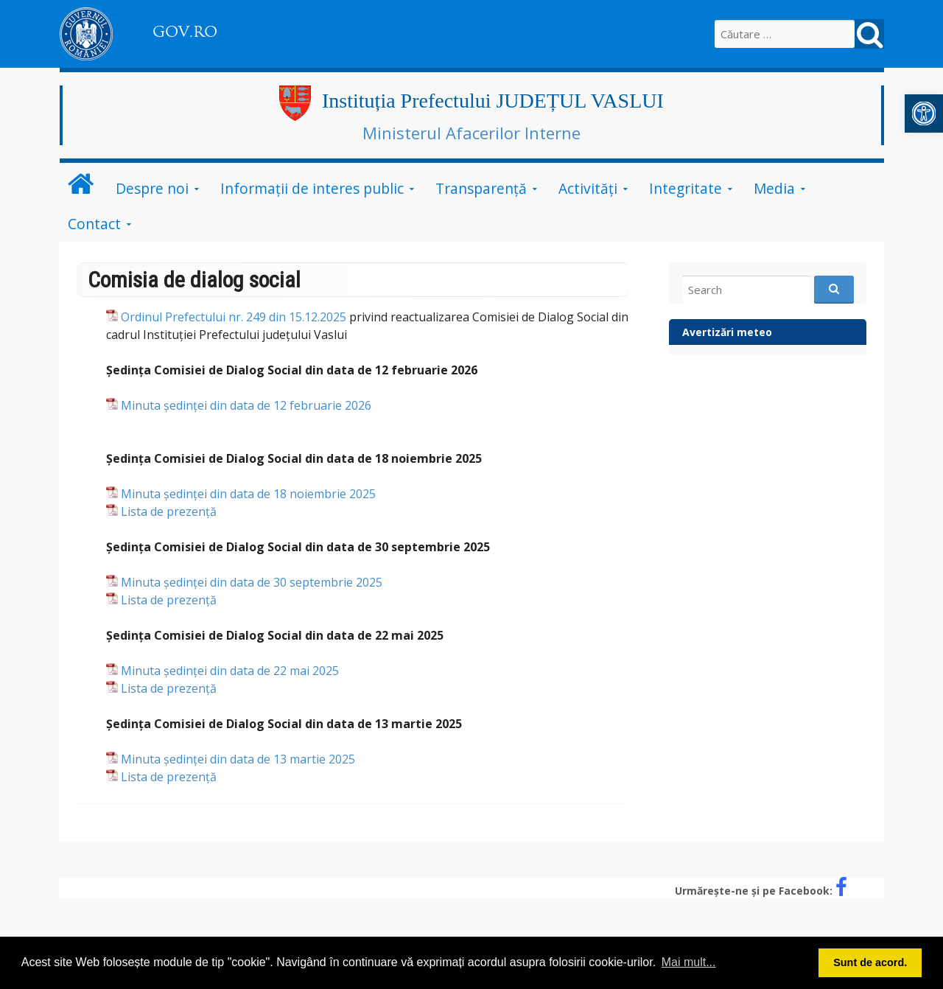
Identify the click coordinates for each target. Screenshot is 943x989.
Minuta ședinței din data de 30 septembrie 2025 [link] (251, 582)
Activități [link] (587, 188)
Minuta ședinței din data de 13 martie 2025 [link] (238, 759)
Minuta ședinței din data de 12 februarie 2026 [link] (246, 405)
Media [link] (774, 188)
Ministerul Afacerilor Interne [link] (471, 133)
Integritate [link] (685, 188)
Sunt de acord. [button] (870, 962)
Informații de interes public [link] (312, 188)
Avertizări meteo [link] (727, 332)
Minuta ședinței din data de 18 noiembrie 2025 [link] (248, 494)
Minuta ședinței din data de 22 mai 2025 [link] (230, 671)
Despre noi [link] (152, 188)
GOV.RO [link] (185, 31)
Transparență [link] (481, 188)
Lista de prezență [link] (169, 511)
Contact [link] (94, 224)
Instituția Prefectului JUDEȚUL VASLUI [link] (493, 100)
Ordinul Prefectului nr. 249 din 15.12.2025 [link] (233, 317)
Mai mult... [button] (689, 962)
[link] (924, 113)
